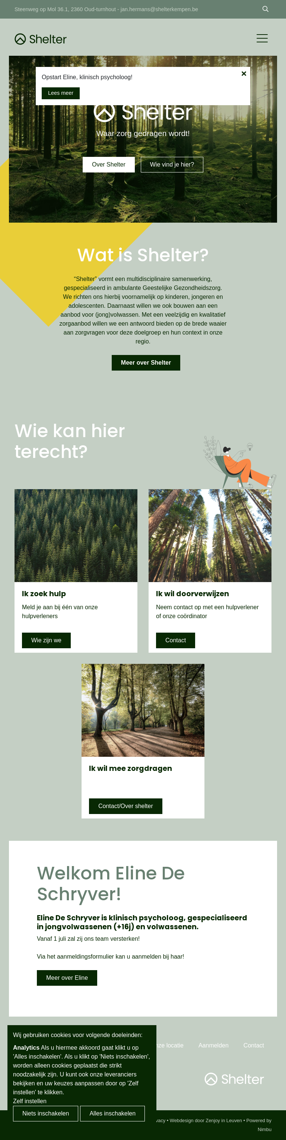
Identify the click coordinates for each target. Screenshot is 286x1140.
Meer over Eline (67, 978)
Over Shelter (108, 164)
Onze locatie (167, 1045)
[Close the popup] (244, 73)
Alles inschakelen (112, 1113)
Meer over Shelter (146, 362)
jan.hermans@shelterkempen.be (159, 9)
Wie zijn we (46, 640)
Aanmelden (213, 1045)
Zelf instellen (30, 1101)
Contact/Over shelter (125, 806)
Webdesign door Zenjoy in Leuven (206, 1120)
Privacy (157, 1120)
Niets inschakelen (45, 1113)
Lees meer (60, 93)
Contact (175, 640)
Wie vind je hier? (172, 164)
